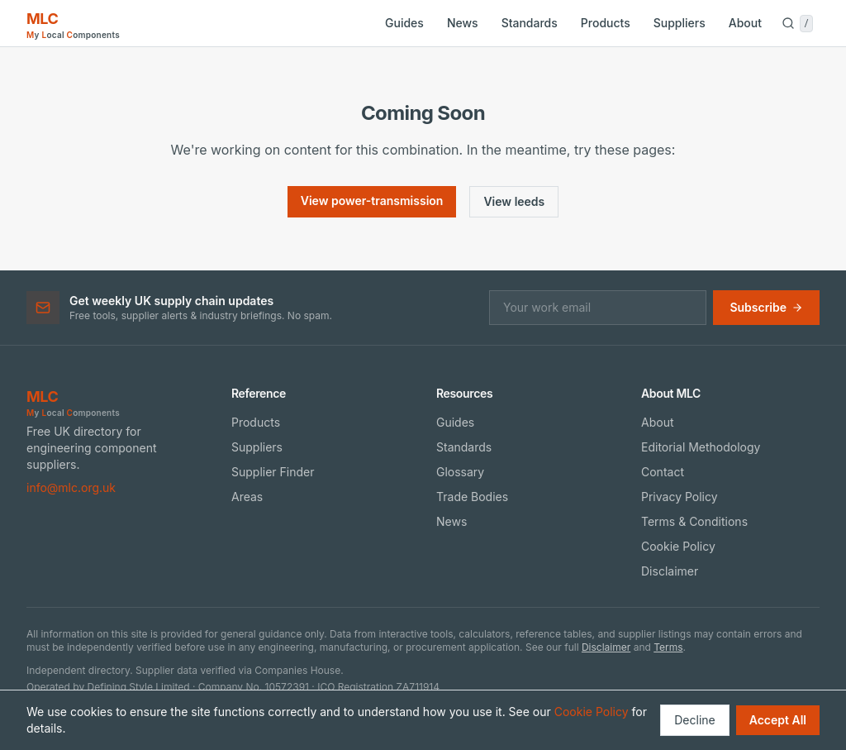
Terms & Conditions (694, 521)
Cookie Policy (678, 546)
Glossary (460, 472)
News (462, 23)
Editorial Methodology (700, 447)
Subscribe (766, 307)
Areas (247, 497)
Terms (668, 647)
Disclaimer (669, 571)
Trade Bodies (472, 497)
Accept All (777, 720)
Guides (404, 23)
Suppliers (680, 23)
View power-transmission (372, 200)
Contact (662, 472)
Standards (529, 23)
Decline (694, 720)
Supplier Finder (273, 472)
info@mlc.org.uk (71, 487)
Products (605, 23)
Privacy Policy (679, 497)
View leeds (513, 201)
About (745, 23)
